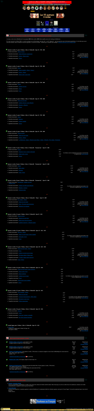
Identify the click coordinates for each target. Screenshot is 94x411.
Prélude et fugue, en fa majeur (16, 341)
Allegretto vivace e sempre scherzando (27, 151)
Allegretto (21, 170)
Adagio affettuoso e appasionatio (25, 53)
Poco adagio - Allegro (22, 199)
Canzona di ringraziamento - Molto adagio (27, 296)
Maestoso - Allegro (22, 232)
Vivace (20, 313)
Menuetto (21, 119)
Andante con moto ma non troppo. (26, 253)
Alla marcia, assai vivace (24, 299)
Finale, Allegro (21, 259)
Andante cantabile (22, 121)
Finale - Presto (22, 172)
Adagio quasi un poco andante (24, 280)
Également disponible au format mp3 (17, 356)
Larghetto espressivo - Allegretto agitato (27, 222)
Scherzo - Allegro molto (24, 56)
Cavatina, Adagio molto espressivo (26, 257)
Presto (20, 91)
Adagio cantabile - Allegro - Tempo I (26, 70)
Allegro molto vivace (23, 271)
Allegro (20, 58)
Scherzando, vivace (23, 236)
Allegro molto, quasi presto (24, 74)
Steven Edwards (84, 57)
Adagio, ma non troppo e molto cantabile (27, 234)
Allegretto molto (22, 190)
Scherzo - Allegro (22, 72)
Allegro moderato (22, 273)
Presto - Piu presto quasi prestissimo (26, 204)
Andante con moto (22, 86)
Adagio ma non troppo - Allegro (24, 248)
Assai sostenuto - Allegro (23, 292)
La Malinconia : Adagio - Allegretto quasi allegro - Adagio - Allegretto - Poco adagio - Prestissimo (39, 139)
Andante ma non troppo (24, 276)
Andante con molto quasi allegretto (26, 185)
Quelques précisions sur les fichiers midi (66, 42)
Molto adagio (21, 168)
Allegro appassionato (23, 301)
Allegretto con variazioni (24, 206)
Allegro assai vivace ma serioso (25, 220)
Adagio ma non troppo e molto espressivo (26, 269)
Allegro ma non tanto (22, 100)
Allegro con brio (21, 51)
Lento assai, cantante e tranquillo (25, 315)
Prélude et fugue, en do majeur (16, 346)
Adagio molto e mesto (23, 154)
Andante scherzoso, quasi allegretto (26, 102)
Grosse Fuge (11, 327)
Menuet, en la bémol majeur (15, 351)
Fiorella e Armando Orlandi (84, 344)
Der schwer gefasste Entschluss (25, 317)
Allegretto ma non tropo (24, 218)
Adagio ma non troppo (23, 135)
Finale (20, 239)
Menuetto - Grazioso (23, 187)
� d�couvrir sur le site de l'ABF (59, 3)
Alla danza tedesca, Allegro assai (26, 255)
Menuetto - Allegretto (23, 105)
